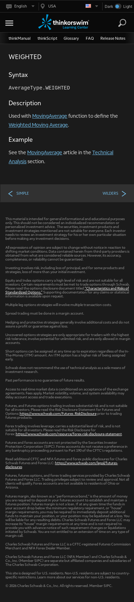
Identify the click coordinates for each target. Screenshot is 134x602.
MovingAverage (49, 115)
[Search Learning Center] (116, 23)
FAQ (90, 38)
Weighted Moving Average (38, 124)
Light (127, 6)
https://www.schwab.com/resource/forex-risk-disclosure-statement (69, 433)
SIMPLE (18, 193)
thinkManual (20, 38)
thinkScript (47, 38)
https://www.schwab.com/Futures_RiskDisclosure (58, 413)
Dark (109, 6)
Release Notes (112, 38)
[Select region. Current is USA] (68, 6)
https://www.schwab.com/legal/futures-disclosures (61, 464)
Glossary (71, 38)
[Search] (122, 23)
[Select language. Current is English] (20, 6)
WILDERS (115, 193)
